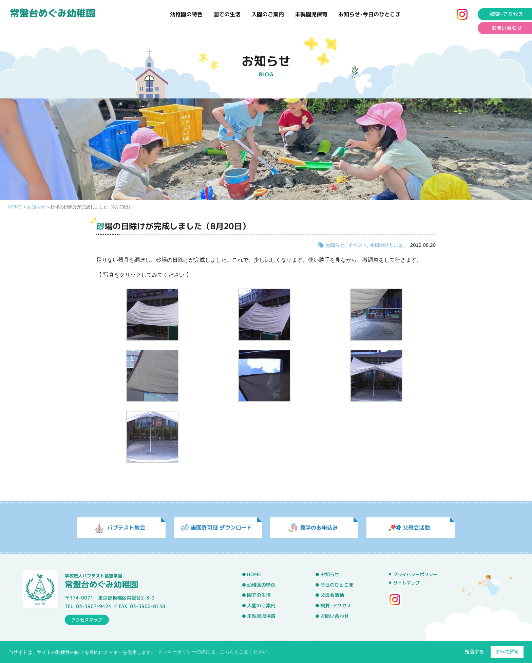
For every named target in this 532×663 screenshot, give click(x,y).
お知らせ (36, 206)
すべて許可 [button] (507, 652)
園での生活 (227, 14)
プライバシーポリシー (415, 574)
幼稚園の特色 (186, 14)
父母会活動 (332, 595)
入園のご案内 (267, 14)
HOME (14, 206)
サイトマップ (406, 583)
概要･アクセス (335, 605)
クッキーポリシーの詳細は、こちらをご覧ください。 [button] (215, 652)
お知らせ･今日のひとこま (369, 14)
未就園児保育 (311, 14)
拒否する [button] (474, 652)
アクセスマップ (86, 619)
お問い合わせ (334, 615)
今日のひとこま (386, 245)
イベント (357, 245)
